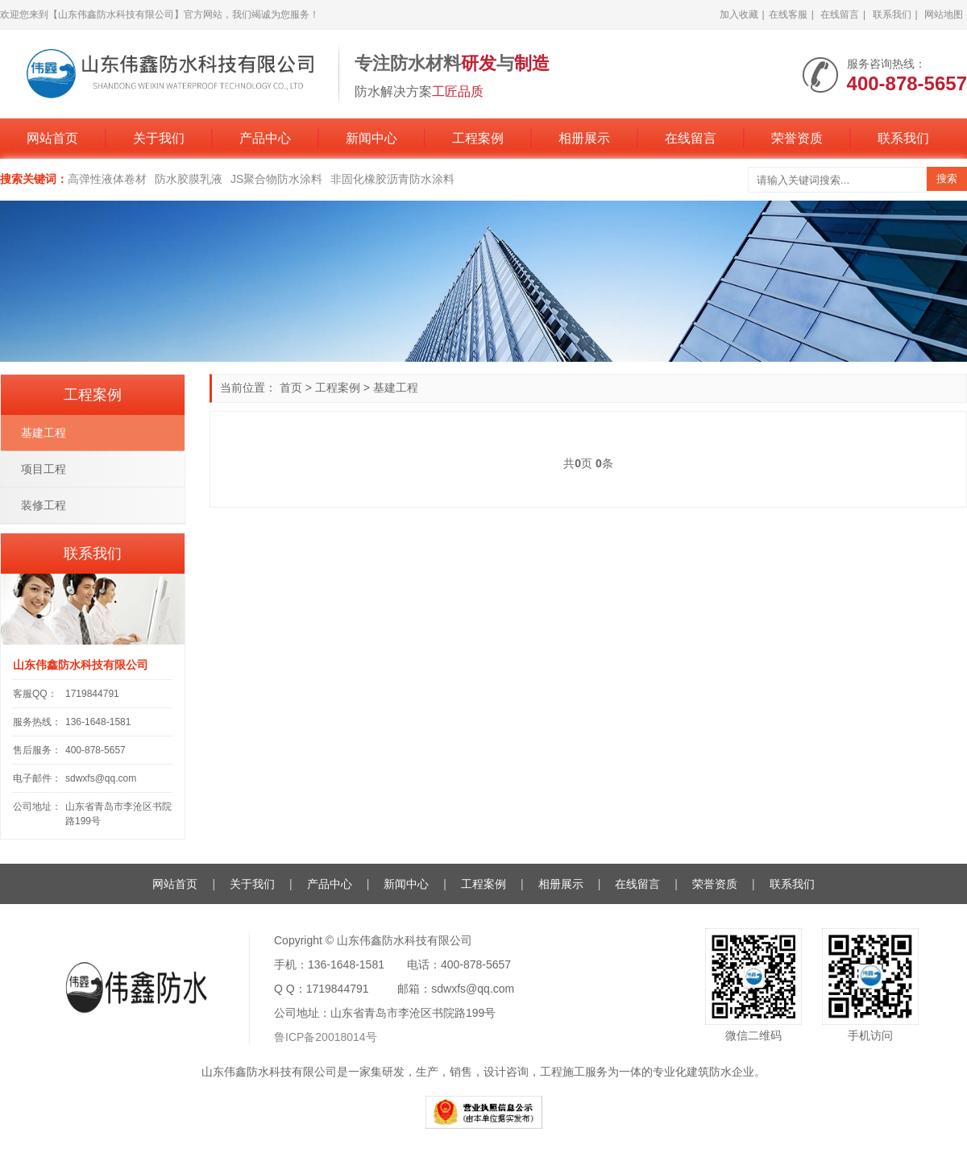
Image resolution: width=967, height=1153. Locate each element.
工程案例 (478, 138)
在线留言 (839, 14)
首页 (291, 387)
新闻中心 (371, 138)
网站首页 (52, 138)
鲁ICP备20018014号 (325, 1037)
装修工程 (43, 505)
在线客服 (788, 14)
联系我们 (892, 14)
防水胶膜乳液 (188, 178)
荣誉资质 (797, 138)
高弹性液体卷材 (107, 178)
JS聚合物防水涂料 (276, 178)
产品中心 (265, 138)
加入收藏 (739, 14)
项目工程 (43, 468)
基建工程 (395, 387)
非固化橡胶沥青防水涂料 (392, 178)
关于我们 (159, 138)
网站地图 (943, 14)
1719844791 (92, 693)
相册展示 (584, 138)
